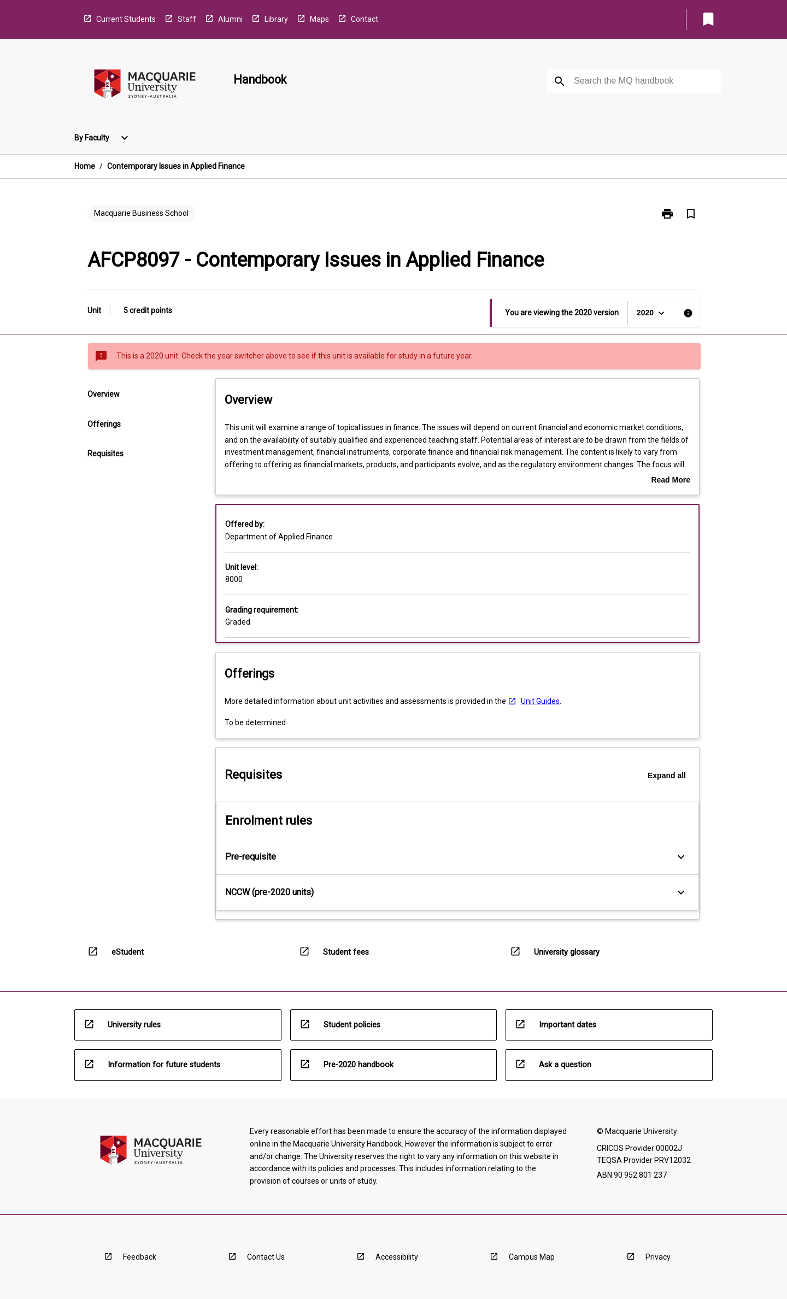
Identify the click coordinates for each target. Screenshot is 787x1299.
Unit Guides (540, 701)
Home (84, 166)
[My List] (708, 19)
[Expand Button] (681, 857)
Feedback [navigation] (139, 1257)
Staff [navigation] (187, 19)
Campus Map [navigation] (532, 1257)
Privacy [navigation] (658, 1257)
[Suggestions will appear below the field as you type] (634, 81)
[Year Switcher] (652, 313)
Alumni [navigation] (230, 19)
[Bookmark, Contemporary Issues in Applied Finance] (691, 213)
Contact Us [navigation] (266, 1257)
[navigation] (145, 86)
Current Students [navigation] (126, 19)
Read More (670, 480)
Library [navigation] (276, 19)
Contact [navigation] (364, 19)
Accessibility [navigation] (396, 1257)
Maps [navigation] (319, 19)
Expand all (667, 775)
